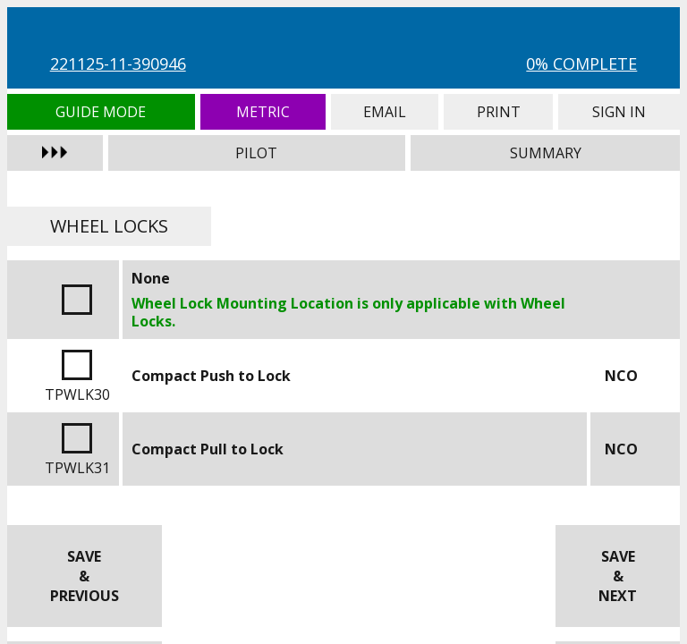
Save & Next (617, 576)
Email (384, 112)
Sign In (619, 112)
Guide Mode (101, 112)
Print (498, 112)
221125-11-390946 (118, 63)
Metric (263, 112)
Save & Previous (84, 576)
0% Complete (581, 63)
